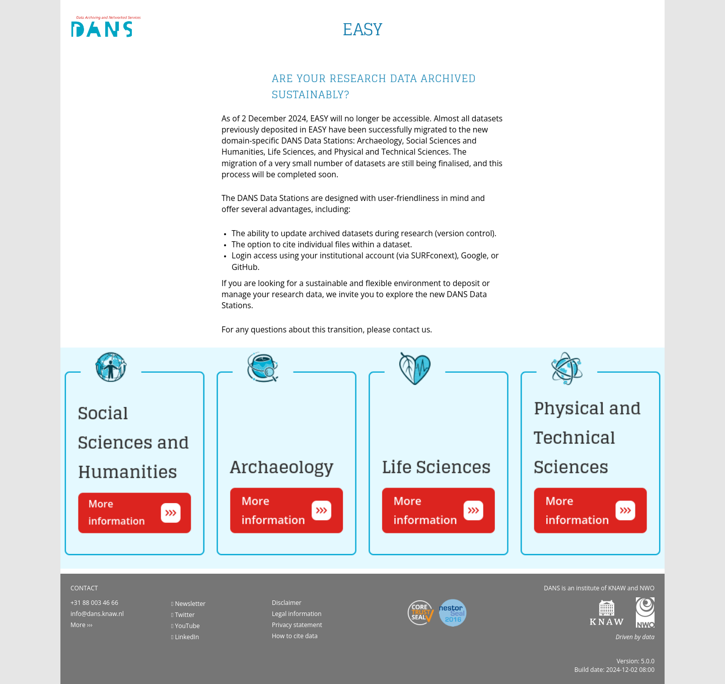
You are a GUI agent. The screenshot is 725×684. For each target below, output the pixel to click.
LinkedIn (185, 637)
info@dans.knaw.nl (97, 613)
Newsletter (188, 603)
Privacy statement (297, 625)
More (78, 625)
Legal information (297, 613)
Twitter (183, 614)
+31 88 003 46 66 (94, 602)
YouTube (185, 626)
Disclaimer (287, 602)
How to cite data (295, 636)
